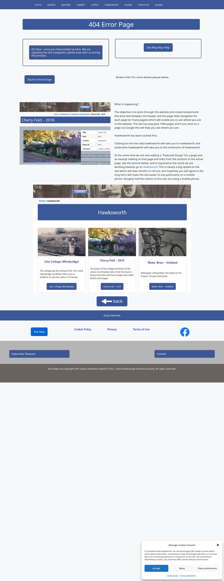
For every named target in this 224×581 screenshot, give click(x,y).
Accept (156, 568)
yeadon (51, 4)
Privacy (112, 329)
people (159, 4)
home (38, 4)
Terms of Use (141, 329)
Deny (182, 568)
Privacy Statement (187, 575)
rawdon (81, 4)
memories (143, 4)
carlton (95, 4)
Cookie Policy (172, 575)
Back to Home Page (40, 79)
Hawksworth (150, 167)
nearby (128, 4)
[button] (217, 545)
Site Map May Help (158, 47)
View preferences (207, 568)
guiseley (66, 4)
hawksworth (111, 4)
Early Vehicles (112, 315)
